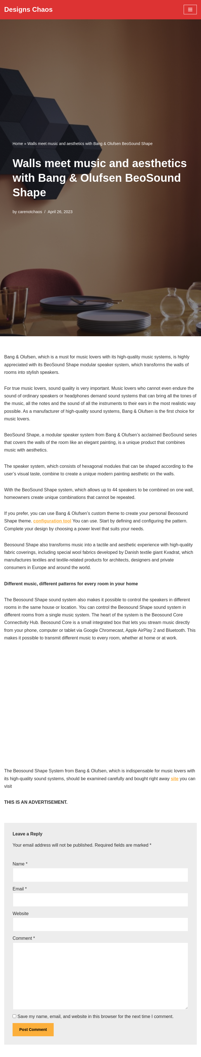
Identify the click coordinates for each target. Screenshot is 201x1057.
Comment (24, 938)
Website (21, 913)
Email (20, 888)
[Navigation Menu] (190, 9)
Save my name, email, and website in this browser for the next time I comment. (95, 1016)
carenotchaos (30, 211)
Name (20, 864)
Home (18, 143)
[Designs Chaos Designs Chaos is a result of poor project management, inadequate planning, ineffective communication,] (28, 9)
